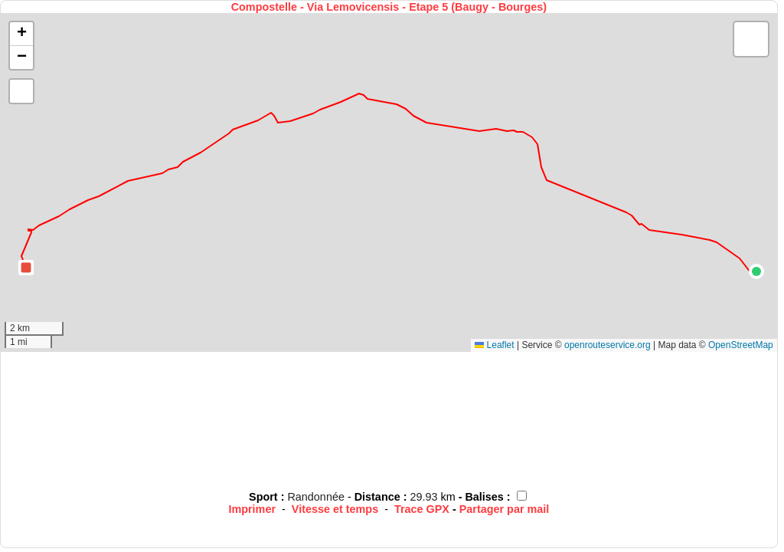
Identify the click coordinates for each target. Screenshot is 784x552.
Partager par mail (504, 509)
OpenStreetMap (740, 345)
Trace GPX (421, 509)
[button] (756, 271)
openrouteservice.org (607, 345)
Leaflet (494, 345)
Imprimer (252, 509)
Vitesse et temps (335, 509)
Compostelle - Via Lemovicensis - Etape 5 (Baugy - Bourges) (389, 7)
